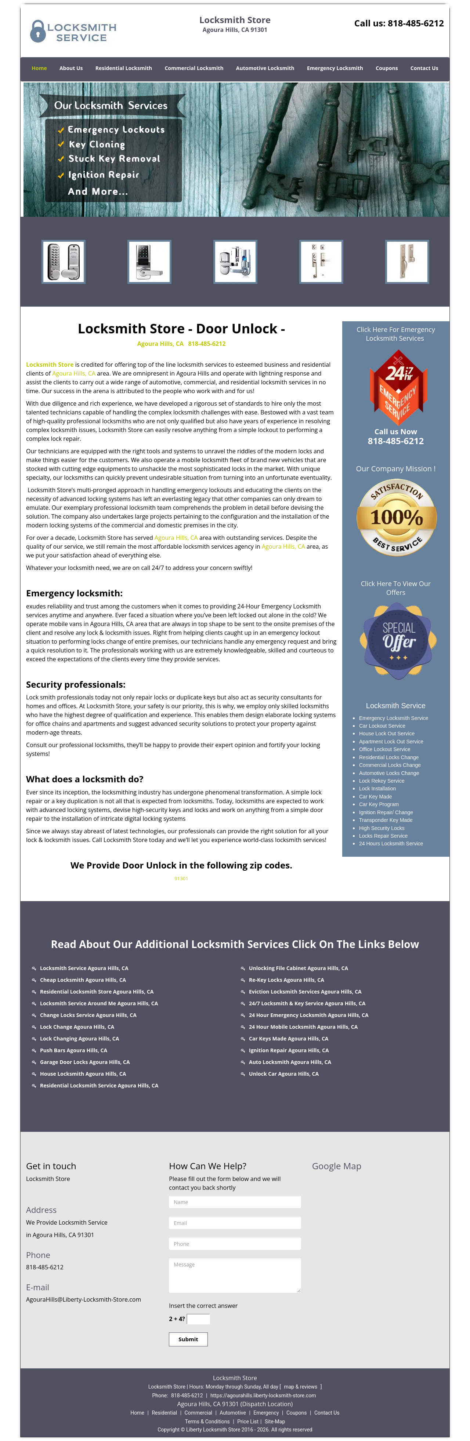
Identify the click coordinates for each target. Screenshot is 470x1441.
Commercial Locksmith (193, 68)
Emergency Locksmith (335, 68)
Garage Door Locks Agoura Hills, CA (85, 1061)
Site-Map (275, 1421)
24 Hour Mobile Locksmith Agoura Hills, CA (303, 1026)
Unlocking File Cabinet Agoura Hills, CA (298, 968)
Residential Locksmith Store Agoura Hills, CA (96, 991)
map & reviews (301, 1387)
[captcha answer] (198, 1319)
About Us (71, 68)
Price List (247, 1421)
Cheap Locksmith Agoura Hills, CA (83, 979)
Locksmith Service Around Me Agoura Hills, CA (99, 1003)
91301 (181, 878)
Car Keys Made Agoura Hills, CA (289, 1038)
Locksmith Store (50, 365)
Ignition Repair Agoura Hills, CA (289, 1050)
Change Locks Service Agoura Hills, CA (88, 1015)
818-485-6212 (416, 23)
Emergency (266, 1413)
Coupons (387, 68)
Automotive (233, 1413)
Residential (164, 1413)
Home (39, 68)
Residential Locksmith (123, 68)
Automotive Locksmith (265, 68)
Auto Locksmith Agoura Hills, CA (290, 1061)
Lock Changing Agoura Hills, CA (79, 1038)
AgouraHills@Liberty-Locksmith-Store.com (83, 1299)
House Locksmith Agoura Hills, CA (83, 1073)
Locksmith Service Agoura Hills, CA (84, 968)
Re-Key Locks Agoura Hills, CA (286, 979)
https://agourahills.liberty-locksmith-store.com (263, 1395)
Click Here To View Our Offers (396, 588)
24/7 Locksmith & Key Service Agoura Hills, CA (307, 1003)
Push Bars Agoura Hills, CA (73, 1050)
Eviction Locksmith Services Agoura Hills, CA (305, 991)
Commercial (198, 1413)
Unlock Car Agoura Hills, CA (284, 1073)
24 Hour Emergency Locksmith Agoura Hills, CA (309, 1015)
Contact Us (424, 68)
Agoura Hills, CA (160, 344)
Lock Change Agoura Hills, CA (77, 1026)
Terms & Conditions (207, 1421)
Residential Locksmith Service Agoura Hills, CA (99, 1085)
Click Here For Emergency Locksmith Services (396, 334)
